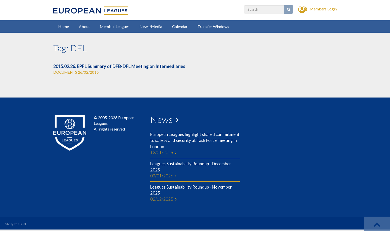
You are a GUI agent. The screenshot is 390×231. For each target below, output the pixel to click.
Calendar (180, 26)
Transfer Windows (213, 26)
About (84, 26)
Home (63, 26)
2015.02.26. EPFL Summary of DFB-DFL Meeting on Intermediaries (119, 66)
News (161, 119)
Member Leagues (115, 26)
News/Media (151, 26)
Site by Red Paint (15, 224)
